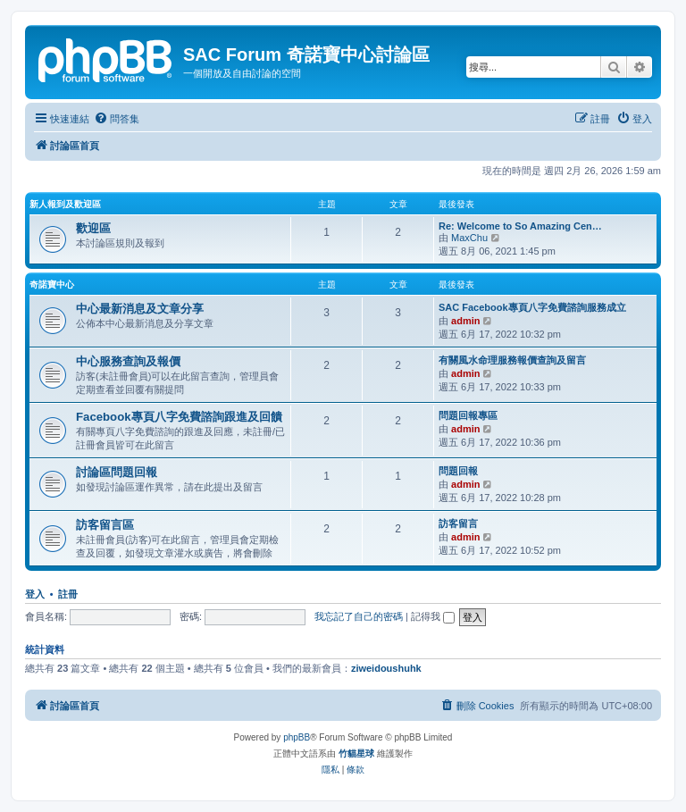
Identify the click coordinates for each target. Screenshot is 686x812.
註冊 (68, 594)
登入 (35, 594)
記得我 (433, 616)
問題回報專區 (468, 415)
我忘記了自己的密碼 (358, 616)
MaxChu (469, 237)
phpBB (296, 737)
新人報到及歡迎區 (65, 204)
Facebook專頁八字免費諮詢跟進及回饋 (179, 416)
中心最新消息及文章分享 (140, 308)
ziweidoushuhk (386, 668)
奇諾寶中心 (51, 284)
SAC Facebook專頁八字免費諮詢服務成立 (532, 307)
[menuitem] (116, 119)
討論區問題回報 (116, 472)
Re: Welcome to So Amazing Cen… (520, 226)
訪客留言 (458, 523)
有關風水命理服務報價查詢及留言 (512, 360)
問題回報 (458, 470)
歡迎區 (93, 228)
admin (465, 320)
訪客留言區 (105, 525)
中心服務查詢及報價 (128, 361)
